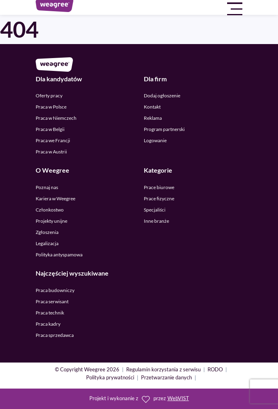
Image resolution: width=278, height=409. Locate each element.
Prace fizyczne (159, 198)
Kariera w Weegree (55, 198)
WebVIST (178, 398)
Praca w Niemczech (56, 118)
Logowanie (155, 140)
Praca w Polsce (51, 107)
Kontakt (152, 107)
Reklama (153, 118)
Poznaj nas (47, 187)
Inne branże (156, 221)
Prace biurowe (159, 187)
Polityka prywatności (110, 378)
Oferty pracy (49, 96)
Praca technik (50, 313)
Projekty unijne (51, 221)
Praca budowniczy (55, 290)
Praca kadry (48, 324)
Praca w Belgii (50, 129)
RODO (215, 370)
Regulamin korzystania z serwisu (163, 370)
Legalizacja (47, 243)
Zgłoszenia (47, 232)
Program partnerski (164, 129)
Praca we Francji (53, 140)
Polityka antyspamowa (59, 255)
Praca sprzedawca (55, 335)
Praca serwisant (52, 301)
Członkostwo (50, 210)
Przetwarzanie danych (166, 378)
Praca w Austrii (51, 152)
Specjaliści (154, 210)
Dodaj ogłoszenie (162, 96)
